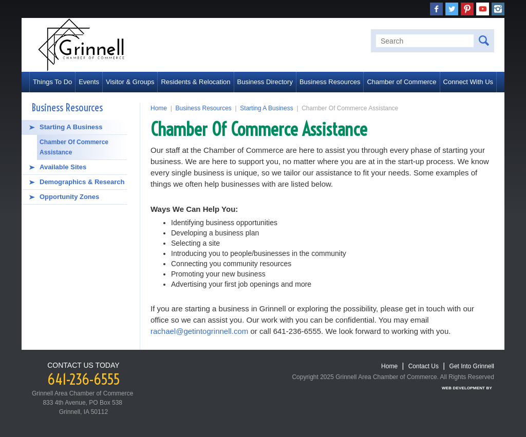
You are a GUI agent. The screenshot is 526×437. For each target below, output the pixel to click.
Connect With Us (468, 82)
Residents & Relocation (195, 82)
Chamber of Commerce (401, 82)
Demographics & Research (82, 182)
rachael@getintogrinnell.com (199, 331)
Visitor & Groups (130, 82)
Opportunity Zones (69, 197)
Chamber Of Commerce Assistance (74, 147)
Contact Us (423, 366)
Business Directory (265, 82)
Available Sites (63, 167)
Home (159, 108)
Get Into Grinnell (471, 366)
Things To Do (52, 82)
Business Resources (330, 82)
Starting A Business (71, 127)
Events (89, 82)
